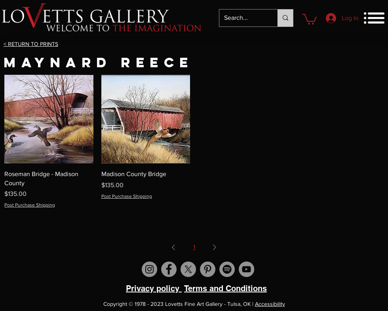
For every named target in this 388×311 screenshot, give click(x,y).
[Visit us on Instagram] (149, 269)
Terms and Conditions (225, 288)
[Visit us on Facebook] (169, 269)
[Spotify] (227, 269)
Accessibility (270, 304)
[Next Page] (214, 247)
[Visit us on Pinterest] (207, 269)
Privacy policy (154, 288)
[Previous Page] (173, 247)
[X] (188, 269)
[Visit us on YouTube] (246, 269)
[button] (309, 19)
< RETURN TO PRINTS (31, 44)
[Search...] (242, 18)
